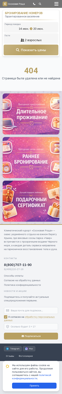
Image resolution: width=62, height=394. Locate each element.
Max (29, 348)
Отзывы (10, 356)
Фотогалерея (26, 356)
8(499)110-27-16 (13, 269)
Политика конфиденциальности (22, 284)
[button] (34, 4)
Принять (34, 385)
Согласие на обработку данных (22, 280)
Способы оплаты (13, 275)
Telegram (13, 348)
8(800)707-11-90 (18, 265)
